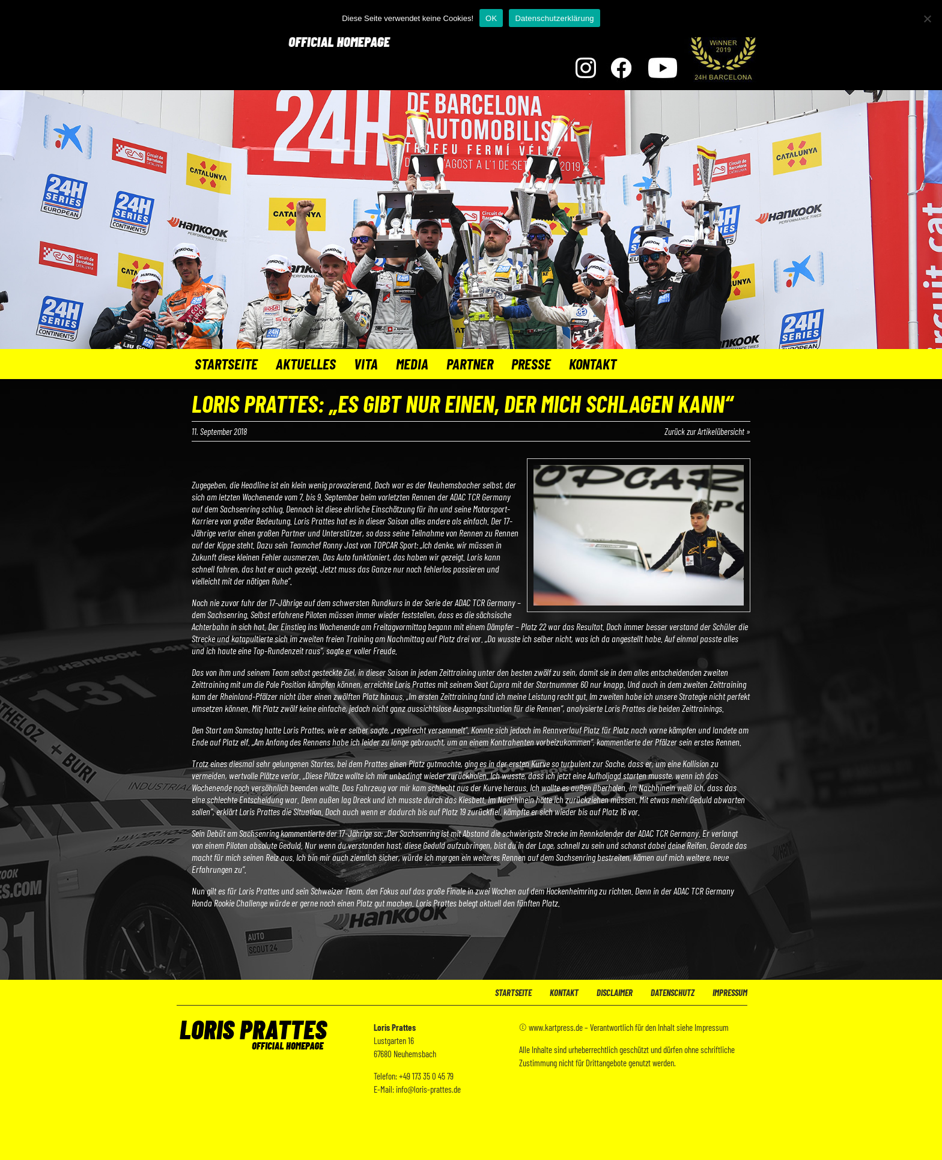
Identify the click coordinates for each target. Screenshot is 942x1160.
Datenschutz (672, 992)
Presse (531, 363)
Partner (469, 363)
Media (412, 363)
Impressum (730, 992)
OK (491, 18)
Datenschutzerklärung (554, 18)
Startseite (226, 363)
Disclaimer (615, 992)
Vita (366, 363)
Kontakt (592, 363)
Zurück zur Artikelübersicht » (707, 431)
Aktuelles (306, 363)
